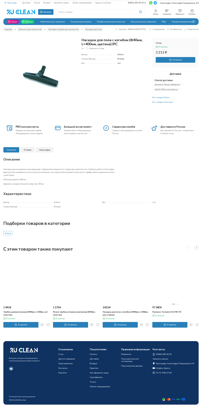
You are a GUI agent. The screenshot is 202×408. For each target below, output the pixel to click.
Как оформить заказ (99, 372)
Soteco (8, 233)
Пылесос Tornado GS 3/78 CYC (167, 312)
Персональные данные (132, 366)
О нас (61, 354)
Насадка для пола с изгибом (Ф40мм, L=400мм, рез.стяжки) (125, 313)
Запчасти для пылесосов (30, 29)
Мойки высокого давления (53, 21)
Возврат (46, 3)
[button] (193, 21)
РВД (164, 21)
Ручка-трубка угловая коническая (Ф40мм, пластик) (74, 313)
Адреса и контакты (103, 3)
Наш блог (62, 372)
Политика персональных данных (22, 396)
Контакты (62, 368)
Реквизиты (126, 354)
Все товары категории (162, 102)
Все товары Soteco (161, 97)
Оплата (37, 3)
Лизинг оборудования (82, 3)
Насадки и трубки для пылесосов (63, 29)
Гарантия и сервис (61, 3)
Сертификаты (96, 377)
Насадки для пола (93, 29)
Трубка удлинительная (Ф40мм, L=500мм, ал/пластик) (25, 313)
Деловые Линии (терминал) (167, 84)
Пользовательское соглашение (130, 360)
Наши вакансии (65, 363)
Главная (8, 29)
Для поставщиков (66, 359)
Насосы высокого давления (143, 21)
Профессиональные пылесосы (111, 21)
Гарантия (94, 368)
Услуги (93, 382)
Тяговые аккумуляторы (182, 21)
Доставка (26, 3)
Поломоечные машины (80, 21)
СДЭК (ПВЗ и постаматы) (166, 89)
